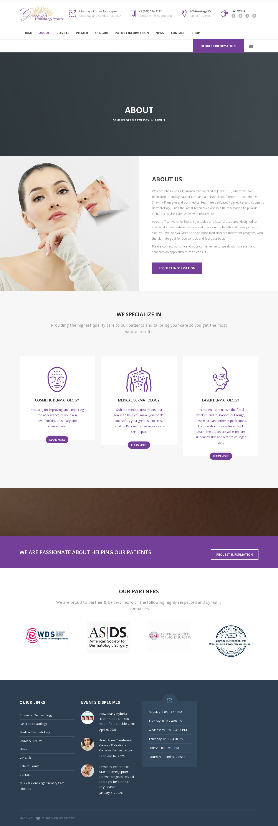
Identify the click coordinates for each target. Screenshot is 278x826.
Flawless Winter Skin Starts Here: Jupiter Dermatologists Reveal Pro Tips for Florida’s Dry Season (116, 776)
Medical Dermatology (35, 732)
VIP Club (25, 758)
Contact (25, 774)
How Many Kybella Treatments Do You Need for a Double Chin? (117, 718)
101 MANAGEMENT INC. (60, 818)
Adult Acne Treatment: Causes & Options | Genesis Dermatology (116, 745)
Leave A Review (31, 741)
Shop (23, 749)
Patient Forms (30, 766)
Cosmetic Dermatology (36, 715)
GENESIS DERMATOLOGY (131, 120)
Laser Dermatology (33, 724)
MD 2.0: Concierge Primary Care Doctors (42, 786)
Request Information (218, 46)
